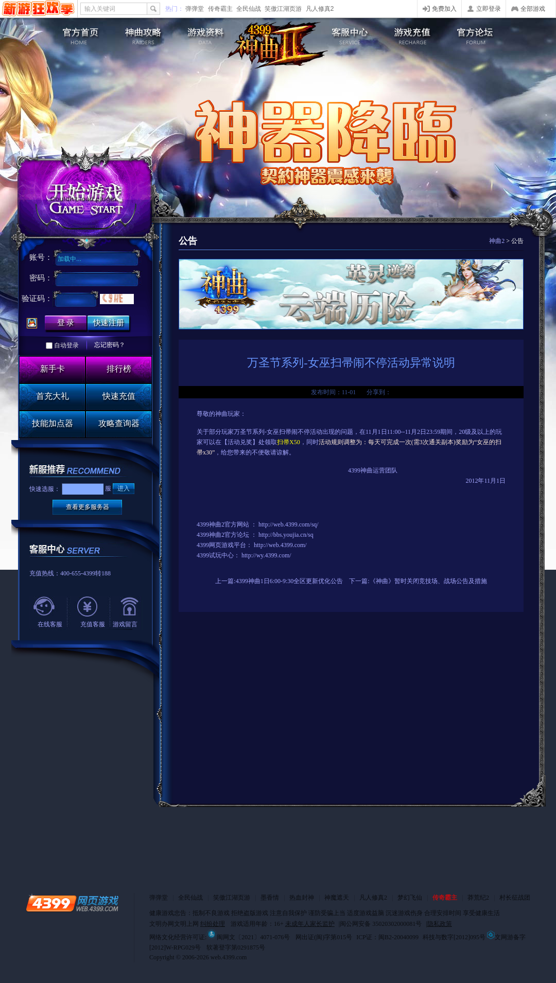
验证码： (37, 298)
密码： (41, 278)
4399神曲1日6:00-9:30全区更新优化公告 (289, 581)
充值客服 (92, 624)
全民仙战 (248, 8)
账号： (41, 257)
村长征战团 (514, 897)
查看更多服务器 (87, 507)
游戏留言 (125, 624)
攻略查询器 (119, 423)
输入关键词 (99, 8)
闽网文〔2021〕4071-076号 (248, 937)
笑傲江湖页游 (283, 8)
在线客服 (50, 624)
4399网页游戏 (38, 8)
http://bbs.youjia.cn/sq (286, 534)
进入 (123, 488)
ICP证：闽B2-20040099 (387, 937)
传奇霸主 (220, 8)
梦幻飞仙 (409, 897)
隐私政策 (439, 923)
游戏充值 (414, 33)
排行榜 (119, 368)
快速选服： (44, 489)
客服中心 (348, 33)
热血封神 (301, 897)
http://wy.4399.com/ (266, 555)
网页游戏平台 (227, 545)
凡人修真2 (320, 8)
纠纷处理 (212, 923)
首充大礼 (52, 396)
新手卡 (52, 368)
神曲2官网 (75, 33)
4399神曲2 (278, 45)
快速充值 (118, 396)
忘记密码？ (109, 344)
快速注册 (108, 323)
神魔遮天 (336, 897)
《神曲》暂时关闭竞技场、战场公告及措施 (428, 581)
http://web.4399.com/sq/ (288, 524)
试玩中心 (221, 555)
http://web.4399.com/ (280, 545)
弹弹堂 (194, 8)
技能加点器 (52, 423)
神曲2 (497, 240)
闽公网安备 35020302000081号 (381, 923)
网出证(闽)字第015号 (324, 937)
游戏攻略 (141, 33)
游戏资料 (208, 33)
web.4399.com (229, 957)
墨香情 (269, 897)
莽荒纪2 (478, 897)
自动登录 (66, 345)
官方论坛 (481, 33)
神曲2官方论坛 (229, 534)
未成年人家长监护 (310, 923)
